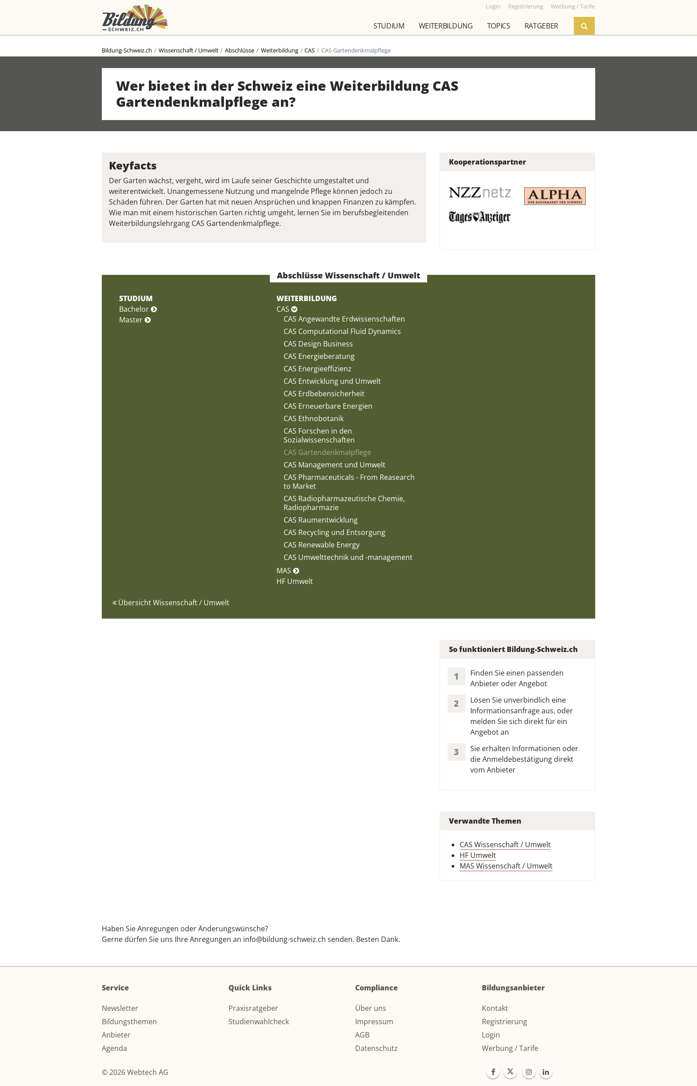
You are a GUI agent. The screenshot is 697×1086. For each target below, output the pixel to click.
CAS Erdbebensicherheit (324, 393)
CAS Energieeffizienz (318, 369)
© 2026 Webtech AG (135, 1072)
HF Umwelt (294, 581)
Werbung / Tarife (510, 1048)
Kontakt (495, 1008)
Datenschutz (376, 1048)
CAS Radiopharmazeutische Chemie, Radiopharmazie (344, 503)
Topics (498, 26)
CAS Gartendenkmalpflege (327, 452)
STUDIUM (135, 298)
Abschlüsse (239, 50)
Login (491, 1035)
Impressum (374, 1021)
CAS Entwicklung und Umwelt (332, 381)
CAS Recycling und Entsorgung (334, 532)
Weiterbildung (446, 26)
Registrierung (504, 1021)
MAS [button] (287, 570)
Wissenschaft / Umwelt (189, 50)
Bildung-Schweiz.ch (127, 50)
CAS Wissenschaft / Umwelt (505, 844)
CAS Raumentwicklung (321, 520)
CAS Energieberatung (319, 356)
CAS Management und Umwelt (334, 465)
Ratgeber (541, 26)
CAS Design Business (318, 344)
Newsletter (120, 1008)
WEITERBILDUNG (306, 298)
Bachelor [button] (138, 309)
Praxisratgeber (253, 1008)
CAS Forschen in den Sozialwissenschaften (319, 435)
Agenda (114, 1048)
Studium (389, 26)
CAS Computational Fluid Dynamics (342, 331)
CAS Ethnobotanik (314, 418)
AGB (362, 1035)
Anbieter (116, 1035)
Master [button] (135, 320)
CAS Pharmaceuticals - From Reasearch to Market (349, 481)
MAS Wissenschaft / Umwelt (506, 866)
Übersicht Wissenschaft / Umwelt (170, 602)
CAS (309, 50)
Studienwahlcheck (258, 1021)
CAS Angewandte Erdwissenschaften (344, 319)
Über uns (370, 1008)
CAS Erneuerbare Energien (328, 406)
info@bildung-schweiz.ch (284, 939)
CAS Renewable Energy (322, 545)
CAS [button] (286, 309)
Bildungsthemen (129, 1021)
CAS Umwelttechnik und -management (348, 557)
